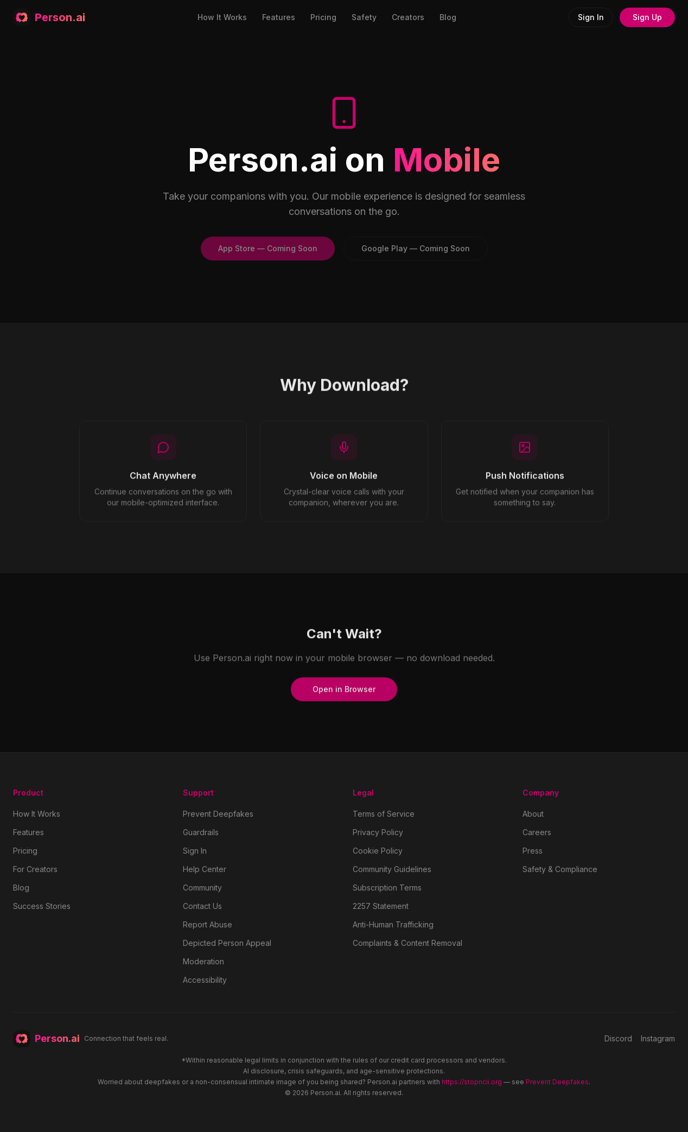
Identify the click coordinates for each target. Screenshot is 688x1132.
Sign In (591, 17)
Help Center (204, 869)
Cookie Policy (378, 850)
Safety (364, 17)
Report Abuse (207, 924)
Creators (408, 17)
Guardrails (201, 832)
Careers (537, 832)
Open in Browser (344, 692)
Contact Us (202, 906)
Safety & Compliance (560, 869)
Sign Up (647, 17)
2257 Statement (381, 906)
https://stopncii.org (472, 1082)
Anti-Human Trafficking (393, 924)
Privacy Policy (378, 832)
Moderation (203, 961)
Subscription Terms (387, 887)
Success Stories (42, 906)
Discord (618, 1038)
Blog (447, 17)
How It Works (222, 17)
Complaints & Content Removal (407, 942)
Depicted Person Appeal (227, 942)
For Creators (35, 869)
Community (202, 887)
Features (278, 17)
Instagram (658, 1038)
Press (533, 850)
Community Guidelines (392, 869)
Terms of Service (384, 813)
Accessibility (205, 979)
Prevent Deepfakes (218, 813)
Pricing (323, 17)
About (533, 813)
